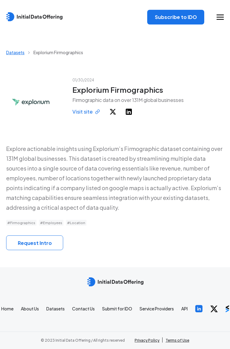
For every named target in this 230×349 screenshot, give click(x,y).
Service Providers (157, 308)
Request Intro (35, 243)
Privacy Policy (147, 340)
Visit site (86, 111)
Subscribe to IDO (176, 17)
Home (7, 308)
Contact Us (83, 308)
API (184, 308)
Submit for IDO (117, 308)
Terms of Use (177, 340)
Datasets (15, 52)
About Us (30, 308)
